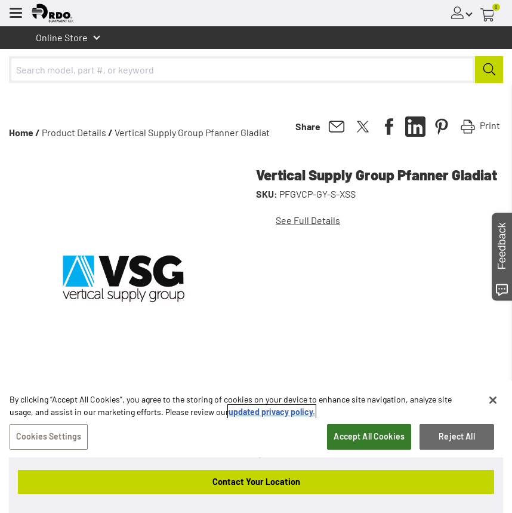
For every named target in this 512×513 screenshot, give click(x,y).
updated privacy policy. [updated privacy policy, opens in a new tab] (272, 413)
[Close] (493, 401)
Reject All (456, 437)
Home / (24, 132)
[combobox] (256, 69)
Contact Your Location (256, 481)
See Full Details (308, 220)
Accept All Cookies (369, 437)
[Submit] (489, 69)
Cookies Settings (48, 437)
